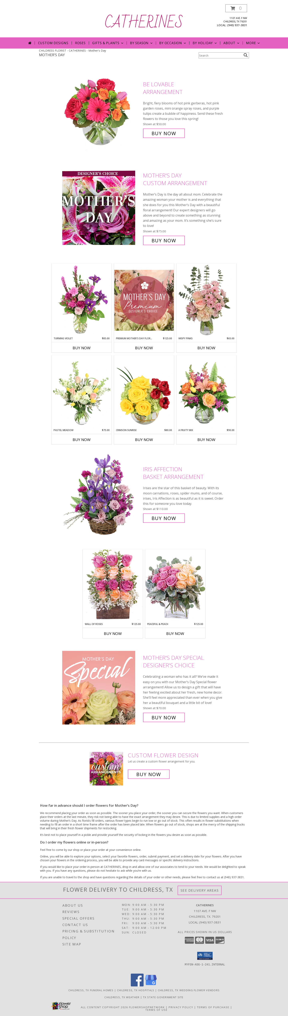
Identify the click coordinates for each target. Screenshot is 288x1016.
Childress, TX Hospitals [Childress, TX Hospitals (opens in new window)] (135, 990)
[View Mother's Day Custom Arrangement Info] (101, 208)
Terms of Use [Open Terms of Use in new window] (156, 1010)
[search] (245, 55)
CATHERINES (144, 23)
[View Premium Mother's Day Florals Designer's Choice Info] (144, 300)
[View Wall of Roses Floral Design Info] (113, 585)
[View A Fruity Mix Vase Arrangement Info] (206, 391)
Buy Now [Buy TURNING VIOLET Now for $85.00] (82, 347)
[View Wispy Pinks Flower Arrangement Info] (206, 300)
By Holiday (205, 43)
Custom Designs (53, 43)
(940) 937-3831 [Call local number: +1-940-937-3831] (237, 25)
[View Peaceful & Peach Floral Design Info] (175, 585)
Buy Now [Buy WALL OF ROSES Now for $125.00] (113, 633)
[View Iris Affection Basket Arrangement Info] (101, 494)
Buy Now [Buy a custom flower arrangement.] (148, 774)
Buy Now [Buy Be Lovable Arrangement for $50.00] (164, 133)
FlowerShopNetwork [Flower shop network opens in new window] (147, 1007)
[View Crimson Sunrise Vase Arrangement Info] (144, 391)
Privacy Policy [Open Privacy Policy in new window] (181, 1007)
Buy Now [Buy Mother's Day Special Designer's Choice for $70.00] (164, 717)
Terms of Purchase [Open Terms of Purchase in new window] (213, 1007)
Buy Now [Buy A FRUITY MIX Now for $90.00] (206, 439)
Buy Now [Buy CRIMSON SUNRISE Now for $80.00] (144, 439)
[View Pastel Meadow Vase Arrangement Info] (82, 391)
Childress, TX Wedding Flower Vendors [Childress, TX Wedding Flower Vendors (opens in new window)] (189, 990)
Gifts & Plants (108, 43)
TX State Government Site (163, 997)
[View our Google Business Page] (150, 985)
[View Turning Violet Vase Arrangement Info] (82, 300)
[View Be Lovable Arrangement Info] (101, 109)
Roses (80, 43)
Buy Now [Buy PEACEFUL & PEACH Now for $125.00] (175, 633)
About (231, 43)
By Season (141, 43)
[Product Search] (220, 55)
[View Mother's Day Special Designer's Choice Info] (101, 688)
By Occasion (173, 43)
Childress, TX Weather (121, 997)
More (253, 43)
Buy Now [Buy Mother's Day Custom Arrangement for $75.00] (164, 240)
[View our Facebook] (137, 985)
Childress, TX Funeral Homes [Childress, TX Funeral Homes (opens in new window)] (91, 990)
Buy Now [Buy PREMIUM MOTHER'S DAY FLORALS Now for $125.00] (144, 347)
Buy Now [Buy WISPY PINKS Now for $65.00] (206, 347)
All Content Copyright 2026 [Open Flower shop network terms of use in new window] (104, 1007)
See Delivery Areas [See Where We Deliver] (200, 890)
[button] (236, 8)
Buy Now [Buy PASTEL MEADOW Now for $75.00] (82, 439)
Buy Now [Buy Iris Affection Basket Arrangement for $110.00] (164, 518)
